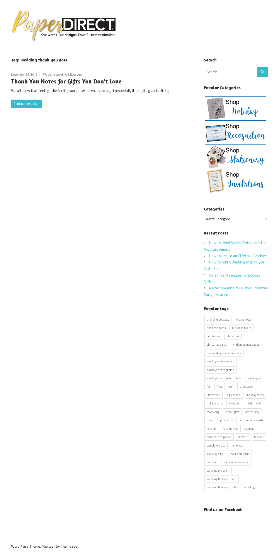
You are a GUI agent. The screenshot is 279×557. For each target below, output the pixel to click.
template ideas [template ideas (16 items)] (216, 445)
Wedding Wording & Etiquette (62, 74)
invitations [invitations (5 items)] (235, 403)
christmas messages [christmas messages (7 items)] (246, 344)
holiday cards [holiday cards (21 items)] (255, 395)
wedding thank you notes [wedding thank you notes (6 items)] (222, 487)
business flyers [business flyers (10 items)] (241, 328)
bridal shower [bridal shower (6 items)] (244, 319)
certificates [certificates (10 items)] (214, 336)
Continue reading (25, 103)
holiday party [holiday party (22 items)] (215, 403)
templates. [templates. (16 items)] (238, 445)
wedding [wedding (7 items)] (212, 462)
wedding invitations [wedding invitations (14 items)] (236, 462)
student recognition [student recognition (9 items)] (219, 437)
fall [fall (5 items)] (209, 386)
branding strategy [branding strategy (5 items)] (218, 319)
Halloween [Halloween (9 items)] (213, 395)
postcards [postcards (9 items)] (226, 420)
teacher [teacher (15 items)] (259, 437)
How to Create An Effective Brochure (238, 255)
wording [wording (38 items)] (249, 487)
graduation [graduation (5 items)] (246, 386)
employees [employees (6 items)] (255, 378)
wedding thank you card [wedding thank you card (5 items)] (221, 479)
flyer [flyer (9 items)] (219, 386)
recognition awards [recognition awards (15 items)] (251, 420)
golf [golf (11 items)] (230, 386)
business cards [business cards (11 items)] (216, 328)
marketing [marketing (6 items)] (213, 411)
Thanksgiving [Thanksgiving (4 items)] (215, 454)
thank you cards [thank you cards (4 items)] (239, 454)
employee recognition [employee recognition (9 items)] (220, 369)
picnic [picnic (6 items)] (210, 420)
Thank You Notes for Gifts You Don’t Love (66, 81)
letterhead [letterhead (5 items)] (254, 403)
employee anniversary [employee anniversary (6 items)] (220, 361)
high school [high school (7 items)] (233, 395)
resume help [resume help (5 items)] (230, 428)
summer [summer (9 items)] (243, 437)
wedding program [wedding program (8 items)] (218, 470)
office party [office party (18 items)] (252, 411)
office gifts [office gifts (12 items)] (232, 411)
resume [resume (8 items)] (211, 428)
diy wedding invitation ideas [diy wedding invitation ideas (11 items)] (224, 353)
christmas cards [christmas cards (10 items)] (217, 344)
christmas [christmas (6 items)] (233, 336)
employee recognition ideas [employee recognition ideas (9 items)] (224, 378)
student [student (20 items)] (249, 428)
